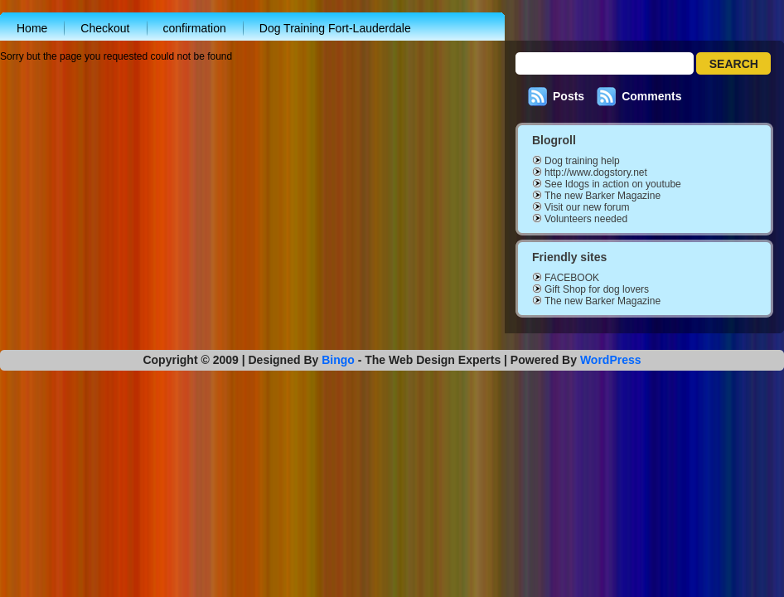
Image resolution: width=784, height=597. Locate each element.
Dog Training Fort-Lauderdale (335, 28)
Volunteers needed (585, 219)
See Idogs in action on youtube (612, 184)
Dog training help (582, 161)
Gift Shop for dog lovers (596, 289)
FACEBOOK (571, 278)
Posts (568, 96)
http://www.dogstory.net (595, 172)
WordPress (610, 359)
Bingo (338, 359)
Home (32, 28)
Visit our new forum (587, 207)
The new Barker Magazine (602, 195)
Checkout (104, 28)
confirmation (194, 28)
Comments (651, 96)
